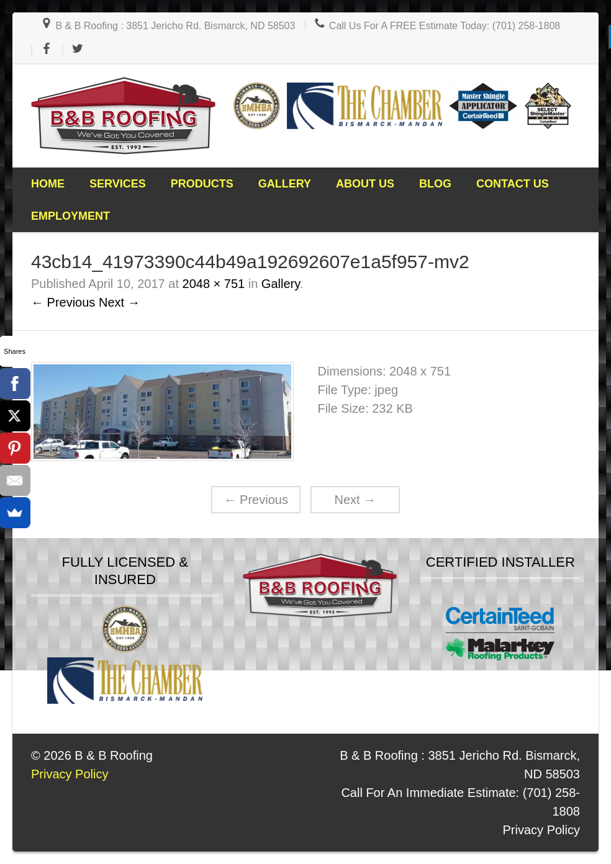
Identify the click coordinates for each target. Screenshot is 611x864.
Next (355, 499)
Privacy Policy (541, 830)
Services (117, 184)
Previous (256, 499)
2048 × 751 (214, 283)
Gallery (284, 184)
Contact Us (512, 184)
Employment (70, 216)
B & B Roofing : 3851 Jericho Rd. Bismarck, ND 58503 (167, 25)
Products (202, 184)
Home (48, 184)
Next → (119, 302)
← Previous (63, 302)
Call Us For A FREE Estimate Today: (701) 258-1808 (437, 25)
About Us (365, 184)
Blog (435, 184)
